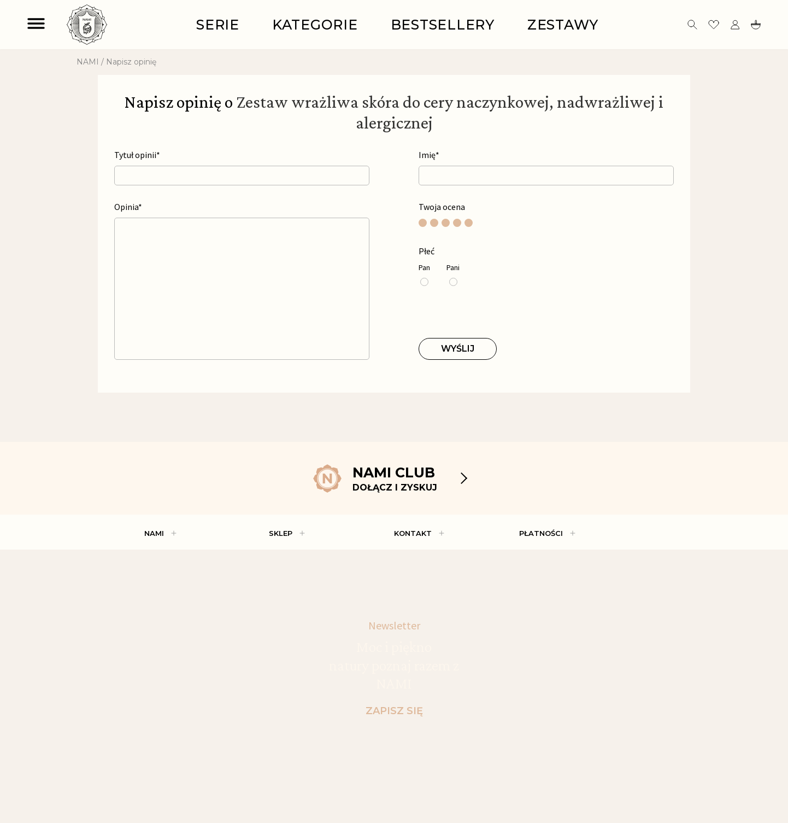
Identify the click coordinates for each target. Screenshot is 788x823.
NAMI (88, 62)
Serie (217, 24)
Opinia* (128, 207)
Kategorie (315, 24)
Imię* (429, 155)
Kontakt (413, 533)
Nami (154, 533)
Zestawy (562, 24)
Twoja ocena (442, 207)
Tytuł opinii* (137, 155)
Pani (453, 267)
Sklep (280, 533)
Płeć (426, 251)
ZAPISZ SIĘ (394, 711)
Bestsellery (443, 24)
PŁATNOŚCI (541, 533)
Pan (424, 267)
